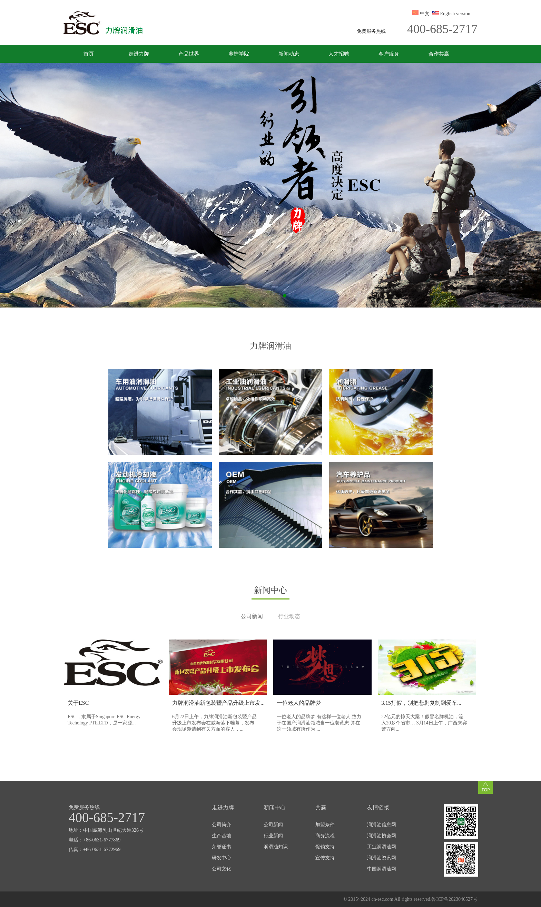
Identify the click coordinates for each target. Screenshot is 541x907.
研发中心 (221, 857)
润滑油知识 (276, 846)
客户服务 (388, 54)
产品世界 (188, 54)
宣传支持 (325, 857)
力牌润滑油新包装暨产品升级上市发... (218, 703)
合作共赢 (439, 54)
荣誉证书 (221, 846)
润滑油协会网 (381, 835)
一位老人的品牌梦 (299, 703)
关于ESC (78, 703)
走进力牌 (138, 54)
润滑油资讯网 (381, 857)
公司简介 (221, 824)
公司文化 (221, 868)
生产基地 (221, 835)
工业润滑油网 (381, 846)
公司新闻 (273, 824)
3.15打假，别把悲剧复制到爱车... (421, 703)
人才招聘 (338, 54)
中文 (425, 13)
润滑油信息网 (381, 824)
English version (455, 13)
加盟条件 (325, 824)
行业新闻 (273, 835)
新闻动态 (288, 54)
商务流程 (325, 835)
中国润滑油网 (381, 868)
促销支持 (325, 846)
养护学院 (238, 54)
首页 (88, 54)
